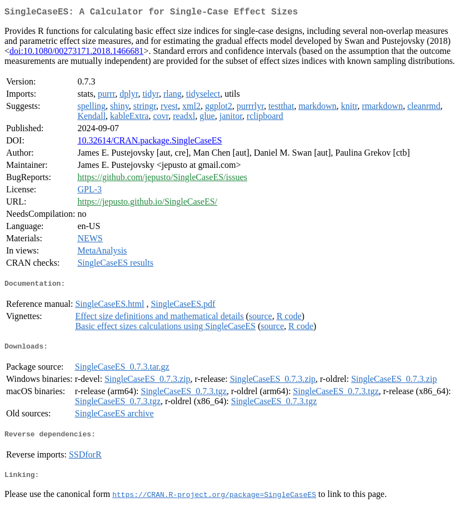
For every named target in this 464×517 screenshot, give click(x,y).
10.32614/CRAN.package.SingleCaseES (149, 142)
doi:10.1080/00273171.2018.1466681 (76, 53)
